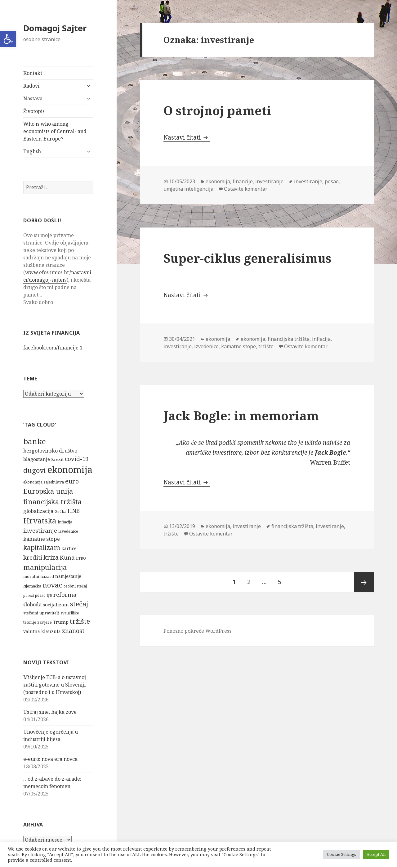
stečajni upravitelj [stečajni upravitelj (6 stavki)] (41, 613)
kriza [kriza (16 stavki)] (51, 557)
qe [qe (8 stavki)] (49, 595)
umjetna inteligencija (188, 188)
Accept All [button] (376, 854)
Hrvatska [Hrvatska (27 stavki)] (39, 520)
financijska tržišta (289, 339)
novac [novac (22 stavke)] (52, 585)
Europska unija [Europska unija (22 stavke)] (48, 491)
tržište (266, 346)
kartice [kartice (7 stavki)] (69, 548)
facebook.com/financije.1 (53, 347)
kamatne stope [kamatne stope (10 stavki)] (41, 538)
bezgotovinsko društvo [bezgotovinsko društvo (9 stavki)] (50, 450)
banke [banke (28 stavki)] (34, 441)
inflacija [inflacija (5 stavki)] (65, 522)
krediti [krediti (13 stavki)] (32, 557)
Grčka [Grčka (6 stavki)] (60, 511)
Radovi (31, 85)
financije (243, 181)
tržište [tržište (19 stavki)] (80, 621)
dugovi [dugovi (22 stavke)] (34, 470)
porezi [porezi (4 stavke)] (28, 595)
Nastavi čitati (186, 137)
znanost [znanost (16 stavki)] (73, 630)
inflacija (321, 339)
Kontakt (32, 73)
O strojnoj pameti (217, 110)
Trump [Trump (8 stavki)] (61, 622)
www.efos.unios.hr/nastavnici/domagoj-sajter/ (57, 276)
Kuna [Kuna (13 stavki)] (67, 557)
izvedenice (206, 346)
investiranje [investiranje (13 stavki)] (40, 530)
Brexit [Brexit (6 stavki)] (57, 459)
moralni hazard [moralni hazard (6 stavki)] (38, 576)
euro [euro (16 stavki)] (72, 481)
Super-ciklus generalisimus (247, 258)
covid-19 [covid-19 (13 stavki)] (76, 458)
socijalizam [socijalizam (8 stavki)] (56, 604)
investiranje (269, 181)
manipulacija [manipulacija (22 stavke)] (45, 567)
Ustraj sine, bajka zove (50, 712)
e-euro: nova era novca (50, 759)
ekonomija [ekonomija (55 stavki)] (69, 469)
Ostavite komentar (245, 188)
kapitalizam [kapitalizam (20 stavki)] (41, 547)
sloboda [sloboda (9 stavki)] (32, 604)
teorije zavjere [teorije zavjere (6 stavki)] (37, 622)
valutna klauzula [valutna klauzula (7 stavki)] (42, 631)
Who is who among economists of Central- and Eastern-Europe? (55, 131)
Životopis (34, 111)
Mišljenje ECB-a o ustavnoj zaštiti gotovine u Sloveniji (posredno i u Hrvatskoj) (54, 685)
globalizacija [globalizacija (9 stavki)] (38, 511)
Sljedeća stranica (364, 582)
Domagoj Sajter (55, 28)
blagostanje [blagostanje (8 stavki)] (36, 459)
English (32, 151)
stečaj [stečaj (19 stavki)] (79, 603)
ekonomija (218, 181)
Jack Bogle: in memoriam (241, 415)
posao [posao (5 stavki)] (40, 595)
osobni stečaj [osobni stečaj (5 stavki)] (75, 586)
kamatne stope (238, 346)
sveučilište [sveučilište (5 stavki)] (69, 613)
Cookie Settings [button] (341, 854)
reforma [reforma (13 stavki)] (65, 594)
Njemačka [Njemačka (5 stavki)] (32, 586)
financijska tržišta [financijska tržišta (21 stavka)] (52, 501)
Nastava (32, 98)
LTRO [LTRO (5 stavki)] (81, 558)
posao (332, 181)
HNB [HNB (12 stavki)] (74, 510)
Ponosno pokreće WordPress (197, 630)
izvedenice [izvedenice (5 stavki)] (68, 531)
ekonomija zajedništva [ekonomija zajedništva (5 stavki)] (43, 482)
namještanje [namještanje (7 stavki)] (68, 576)
